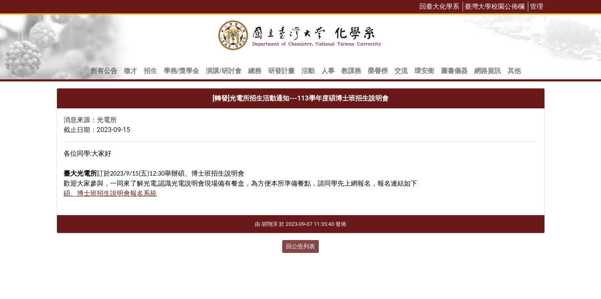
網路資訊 (487, 71)
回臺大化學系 (439, 6)
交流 (401, 71)
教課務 (351, 71)
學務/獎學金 (182, 71)
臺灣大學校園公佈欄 (495, 6)
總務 (254, 71)
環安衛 (424, 71)
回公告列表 (300, 246)
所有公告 (104, 71)
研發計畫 (281, 71)
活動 (308, 71)
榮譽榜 (378, 71)
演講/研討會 (223, 71)
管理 (536, 6)
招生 (150, 71)
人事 (328, 71)
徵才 (130, 71)
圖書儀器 (454, 71)
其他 (514, 71)
